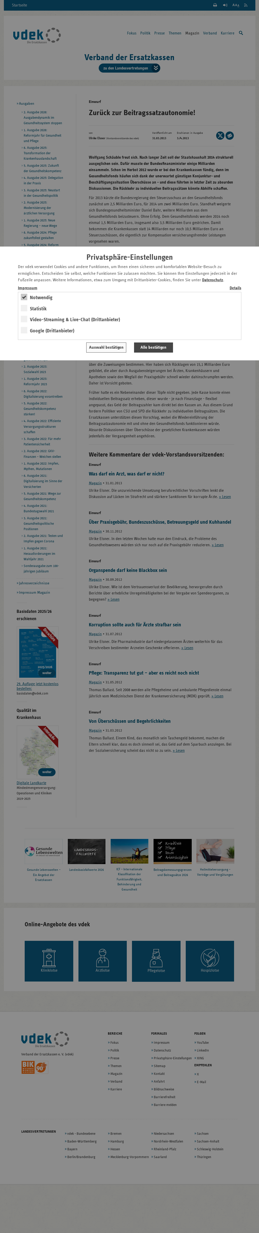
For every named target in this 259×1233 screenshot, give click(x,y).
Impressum (27, 288)
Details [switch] (235, 288)
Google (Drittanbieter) (52, 330)
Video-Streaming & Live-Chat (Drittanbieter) (75, 319)
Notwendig (41, 297)
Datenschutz (212, 280)
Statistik (38, 308)
